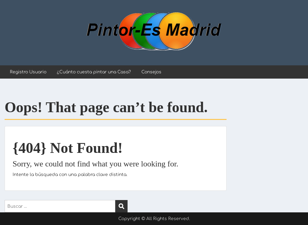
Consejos (151, 72)
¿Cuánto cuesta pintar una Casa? (94, 72)
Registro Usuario (28, 72)
